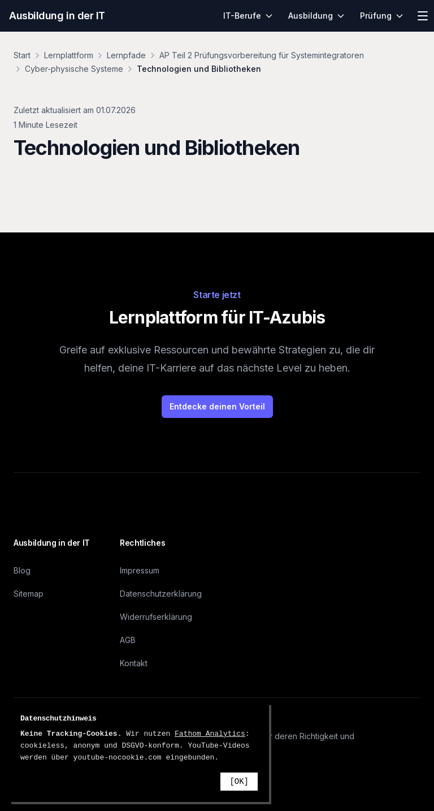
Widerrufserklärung (156, 617)
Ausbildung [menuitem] (316, 15)
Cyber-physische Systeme (74, 69)
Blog (22, 570)
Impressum (139, 570)
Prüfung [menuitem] (382, 15)
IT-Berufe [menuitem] (248, 15)
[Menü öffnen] (422, 16)
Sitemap (29, 593)
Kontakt (133, 663)
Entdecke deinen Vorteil (217, 406)
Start (22, 55)
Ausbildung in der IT (57, 15)
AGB (128, 640)
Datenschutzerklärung (161, 593)
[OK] (239, 781)
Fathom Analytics (210, 734)
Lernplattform (68, 55)
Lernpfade (126, 55)
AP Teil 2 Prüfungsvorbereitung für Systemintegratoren (261, 55)
